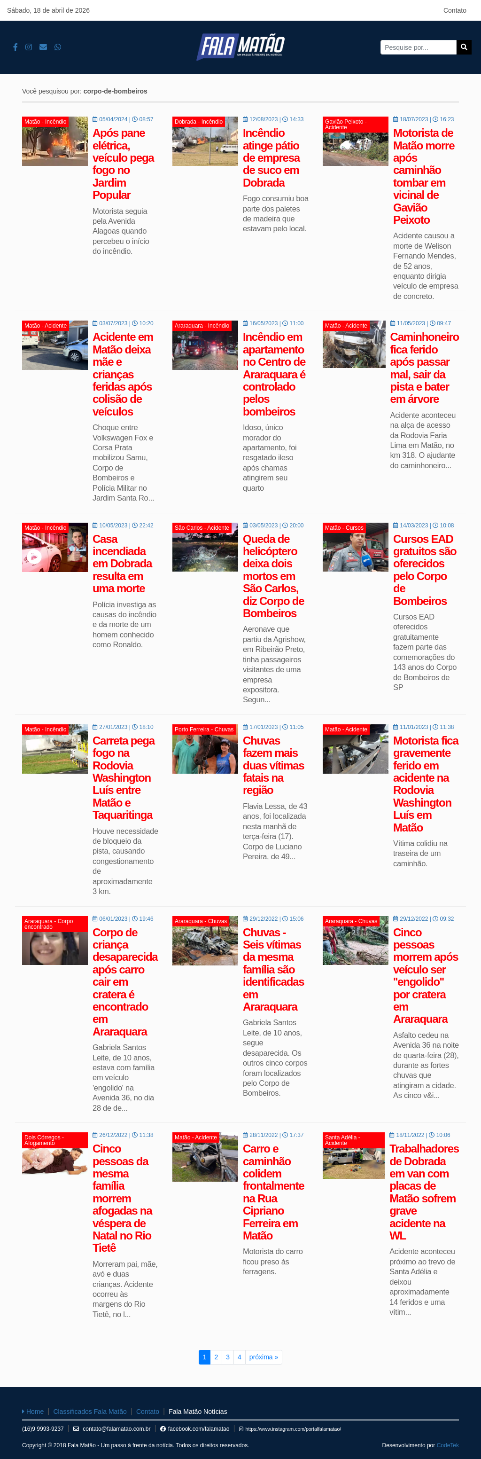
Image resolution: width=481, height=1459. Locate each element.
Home (33, 1411)
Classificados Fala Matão (89, 1411)
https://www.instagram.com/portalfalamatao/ (290, 1429)
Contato (454, 10)
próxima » (263, 1357)
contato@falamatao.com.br (112, 1429)
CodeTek (448, 1445)
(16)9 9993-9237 (43, 1429)
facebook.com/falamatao (195, 1429)
